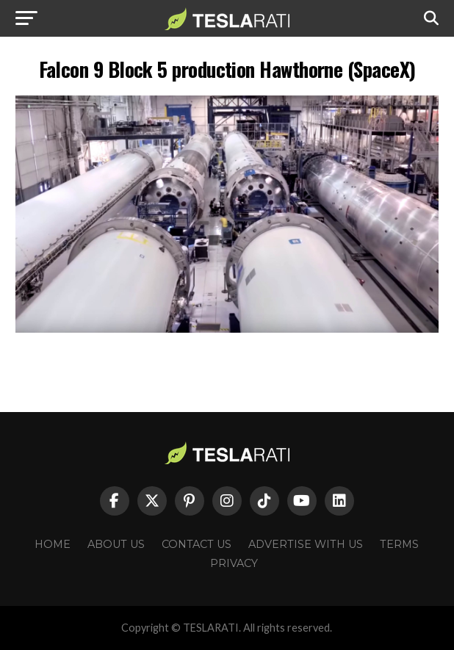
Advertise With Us (305, 544)
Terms (399, 544)
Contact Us (196, 544)
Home (53, 544)
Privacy (234, 563)
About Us (116, 544)
